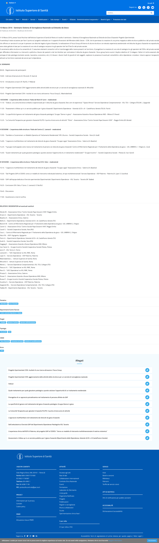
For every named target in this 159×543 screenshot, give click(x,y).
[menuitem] (10, 19)
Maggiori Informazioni (115, 540)
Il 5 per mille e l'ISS (66, 527)
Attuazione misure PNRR (25, 520)
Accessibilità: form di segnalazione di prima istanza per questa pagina (106, 536)
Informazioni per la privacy (25, 500)
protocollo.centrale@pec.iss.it (30, 487)
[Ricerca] (127, 13)
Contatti (19, 503)
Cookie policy (20, 506)
